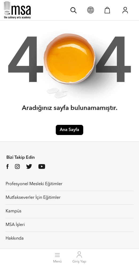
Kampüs (13, 211)
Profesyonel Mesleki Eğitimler (34, 184)
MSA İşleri (15, 225)
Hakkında (15, 238)
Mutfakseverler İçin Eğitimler (33, 198)
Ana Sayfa (69, 130)
